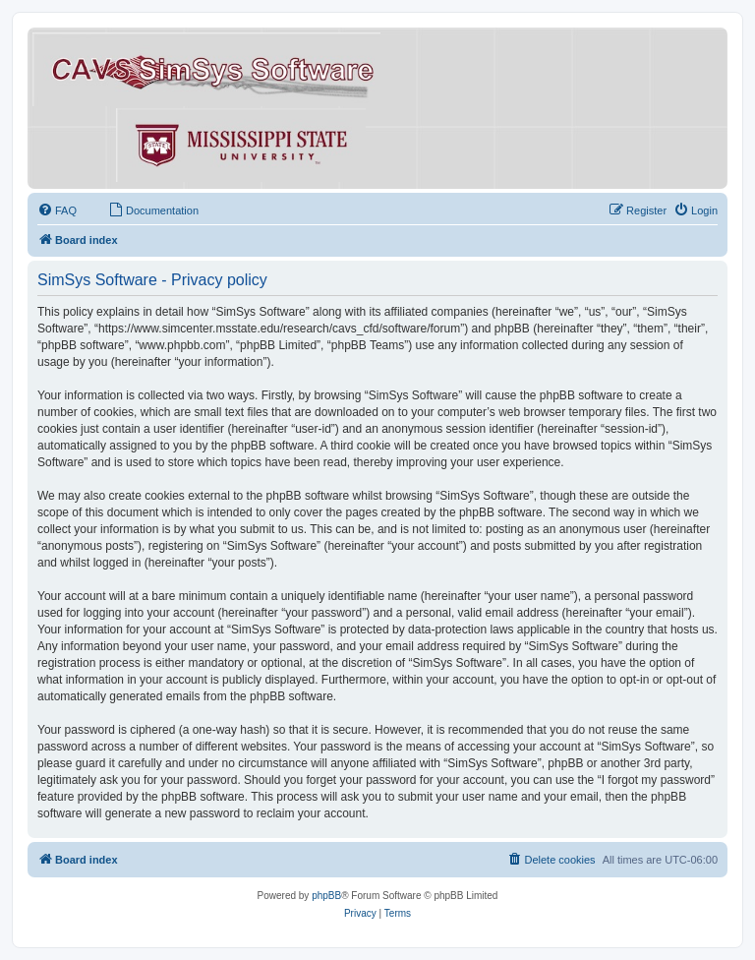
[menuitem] (57, 210)
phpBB (326, 895)
